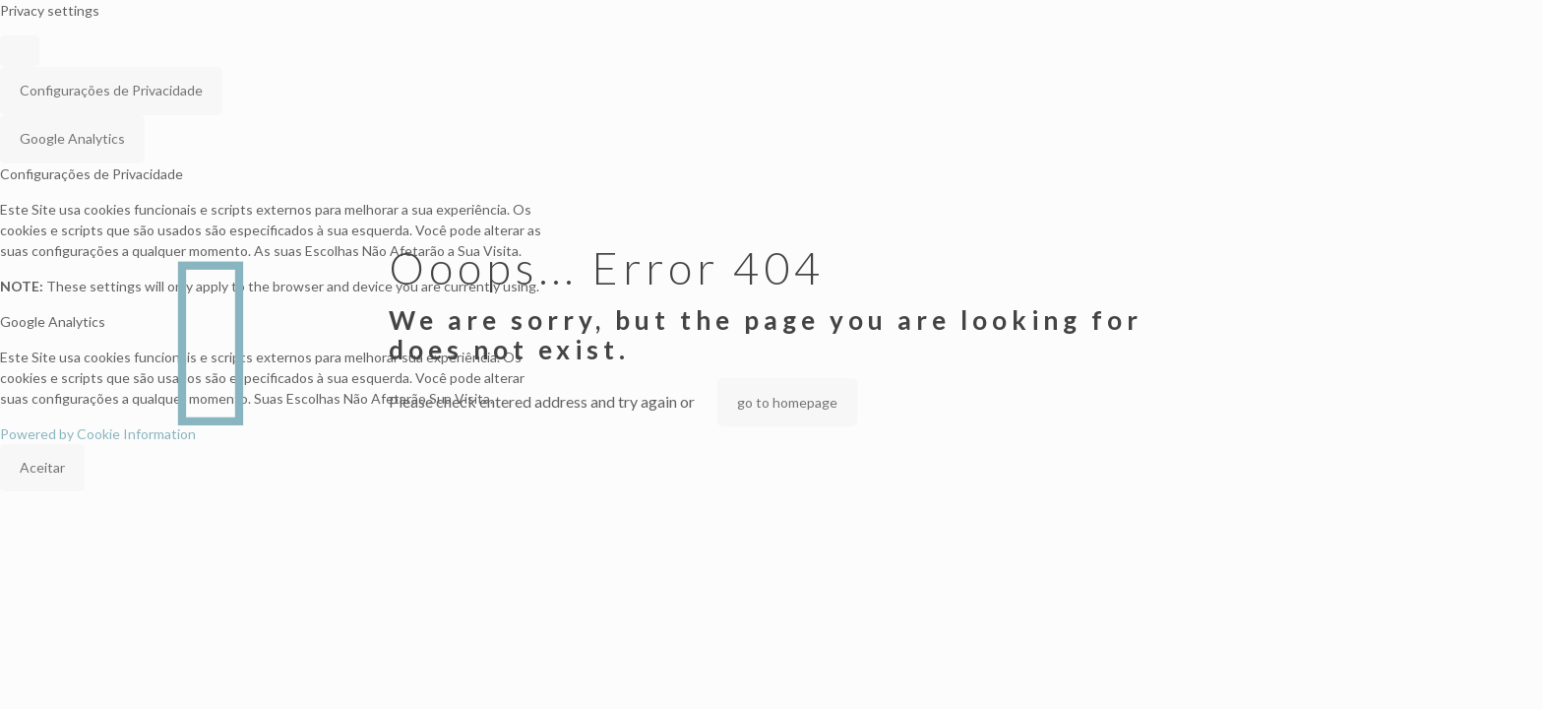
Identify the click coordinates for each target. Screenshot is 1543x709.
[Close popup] (19, 51)
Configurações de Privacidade (111, 90)
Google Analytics (72, 138)
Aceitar (42, 467)
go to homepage (787, 402)
